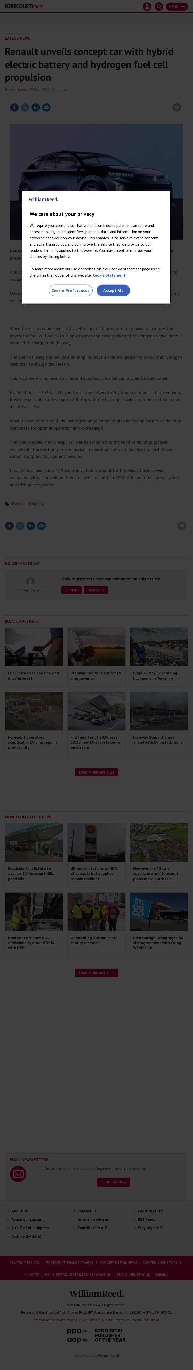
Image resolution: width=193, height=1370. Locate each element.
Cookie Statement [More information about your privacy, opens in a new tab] (109, 274)
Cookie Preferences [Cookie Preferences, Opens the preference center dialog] (71, 290)
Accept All (113, 290)
